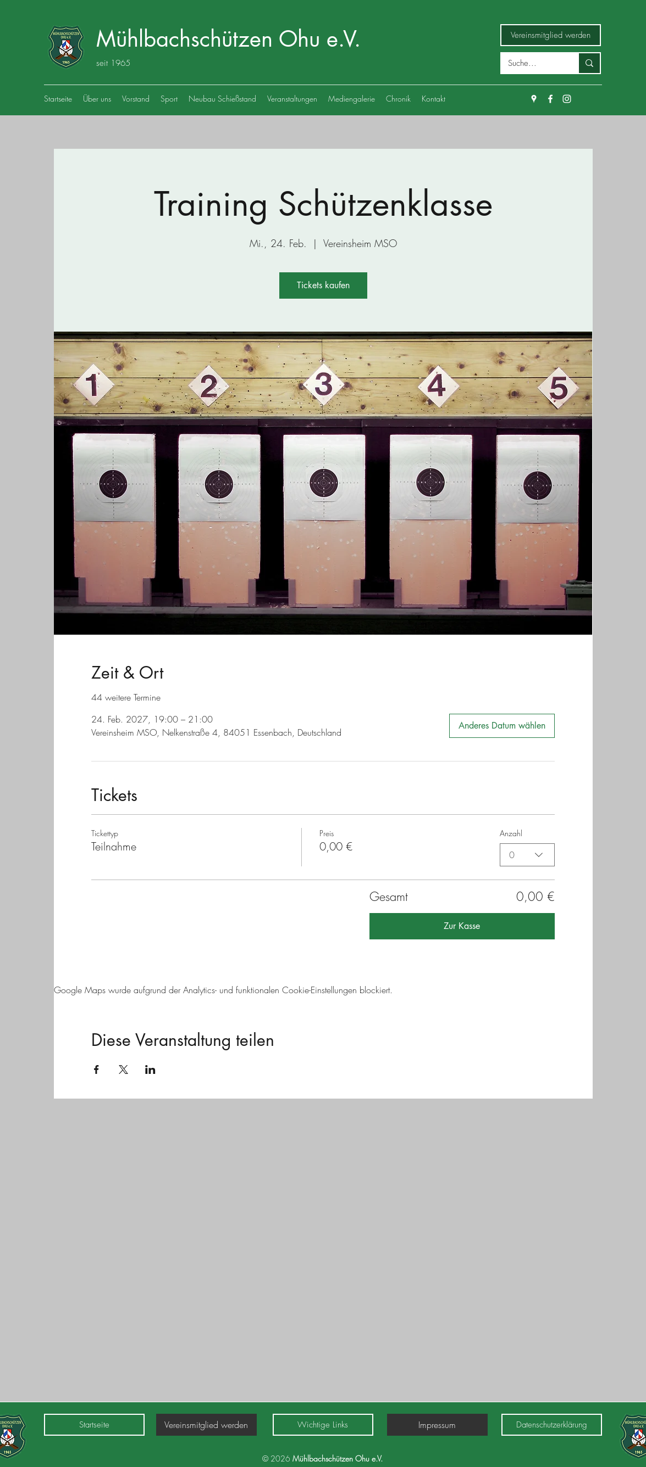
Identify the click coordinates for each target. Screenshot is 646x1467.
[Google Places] (533, 98)
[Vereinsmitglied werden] (550, 35)
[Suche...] (531, 63)
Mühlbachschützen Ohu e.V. (228, 39)
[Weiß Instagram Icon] (566, 98)
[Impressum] (437, 1425)
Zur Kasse (462, 926)
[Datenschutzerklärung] (551, 1425)
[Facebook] (550, 98)
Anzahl (511, 833)
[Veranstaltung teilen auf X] (123, 1069)
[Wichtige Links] (323, 1425)
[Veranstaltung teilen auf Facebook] (96, 1069)
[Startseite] (94, 1425)
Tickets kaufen (323, 285)
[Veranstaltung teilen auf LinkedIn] (150, 1069)
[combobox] (527, 854)
